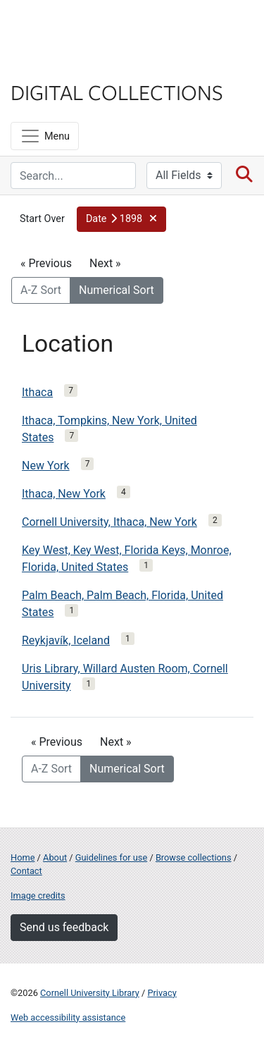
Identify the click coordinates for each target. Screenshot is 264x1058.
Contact (26, 871)
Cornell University (81, 27)
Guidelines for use (111, 857)
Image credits (38, 895)
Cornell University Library (89, 993)
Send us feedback (64, 927)
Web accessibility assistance (68, 1017)
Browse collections (194, 857)
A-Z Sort (40, 290)
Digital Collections (117, 91)
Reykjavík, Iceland (66, 640)
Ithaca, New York (64, 493)
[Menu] (45, 136)
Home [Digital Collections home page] (22, 857)
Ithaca (37, 392)
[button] (121, 219)
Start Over (42, 219)
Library (53, 64)
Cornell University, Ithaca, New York (109, 522)
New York (46, 465)
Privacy (161, 993)
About (55, 857)
